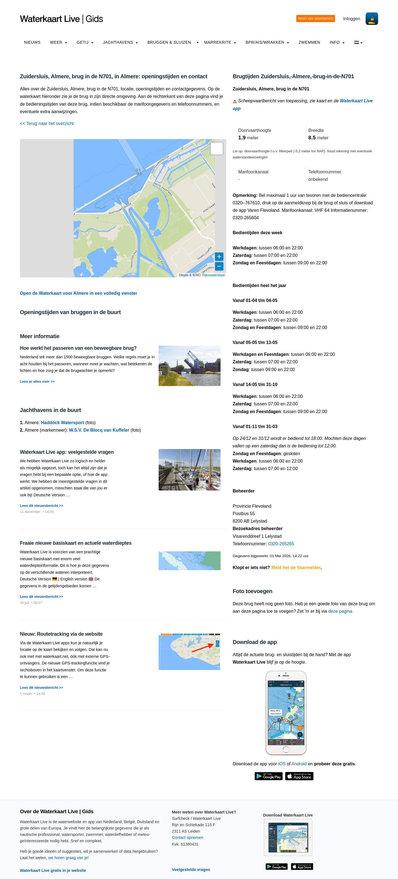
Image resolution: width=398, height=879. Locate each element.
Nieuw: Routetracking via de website (61, 634)
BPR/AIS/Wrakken (267, 42)
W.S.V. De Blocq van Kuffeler (99, 430)
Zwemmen (309, 42)
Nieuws (32, 42)
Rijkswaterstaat (213, 275)
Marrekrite (220, 42)
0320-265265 (281, 543)
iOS (282, 763)
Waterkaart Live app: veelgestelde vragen (67, 452)
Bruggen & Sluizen (169, 42)
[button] (217, 148)
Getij (85, 42)
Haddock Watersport (62, 422)
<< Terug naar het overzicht (47, 123)
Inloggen (351, 18)
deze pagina (340, 611)
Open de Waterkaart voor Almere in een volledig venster (78, 293)
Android (299, 763)
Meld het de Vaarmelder (296, 567)
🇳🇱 (358, 42)
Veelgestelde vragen (191, 869)
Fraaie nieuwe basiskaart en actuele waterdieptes (76, 543)
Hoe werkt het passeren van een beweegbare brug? (78, 348)
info (337, 42)
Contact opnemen (187, 837)
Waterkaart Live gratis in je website (53, 870)
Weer (58, 42)
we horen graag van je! (68, 857)
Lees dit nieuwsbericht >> (41, 506)
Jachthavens (120, 42)
